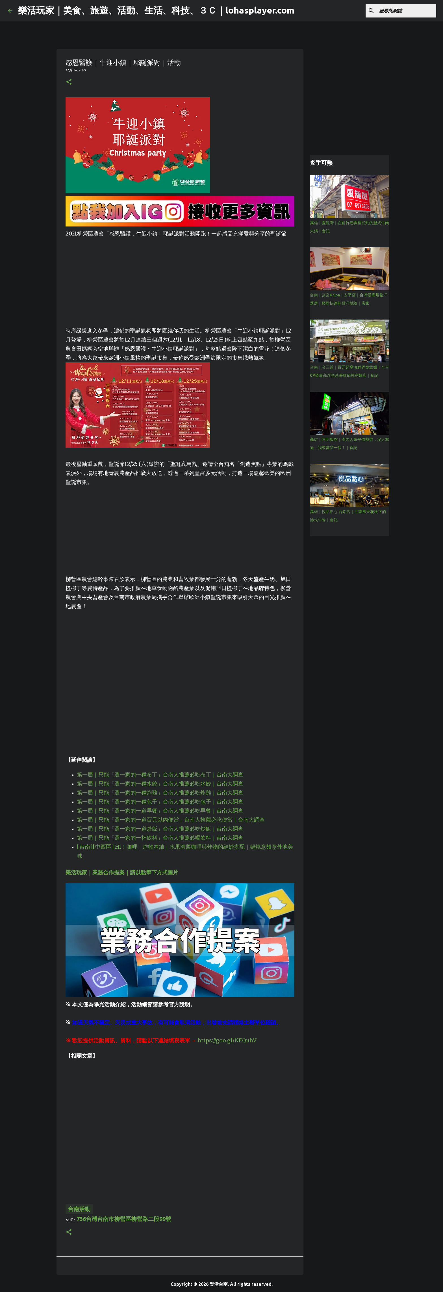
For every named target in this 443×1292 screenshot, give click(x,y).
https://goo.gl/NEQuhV (227, 1040)
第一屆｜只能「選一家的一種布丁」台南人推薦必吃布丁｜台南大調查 (160, 774)
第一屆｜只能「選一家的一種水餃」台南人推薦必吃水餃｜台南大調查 (160, 783)
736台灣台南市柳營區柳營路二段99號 (124, 1219)
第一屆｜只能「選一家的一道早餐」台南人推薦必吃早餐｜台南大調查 (160, 810)
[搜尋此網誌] (406, 10)
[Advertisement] (180, 277)
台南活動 (79, 1209)
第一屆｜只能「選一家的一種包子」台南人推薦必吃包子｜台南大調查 (160, 801)
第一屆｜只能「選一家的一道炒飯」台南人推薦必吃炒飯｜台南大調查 (160, 829)
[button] (69, 82)
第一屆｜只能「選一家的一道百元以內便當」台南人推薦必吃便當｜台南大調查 (171, 819)
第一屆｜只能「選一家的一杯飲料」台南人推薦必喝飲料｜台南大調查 (160, 838)
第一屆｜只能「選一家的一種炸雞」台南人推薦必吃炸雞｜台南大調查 (160, 792)
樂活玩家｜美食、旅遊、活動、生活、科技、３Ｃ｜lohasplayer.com (156, 10)
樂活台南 (219, 1284)
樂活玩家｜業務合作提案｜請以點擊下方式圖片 (122, 872)
